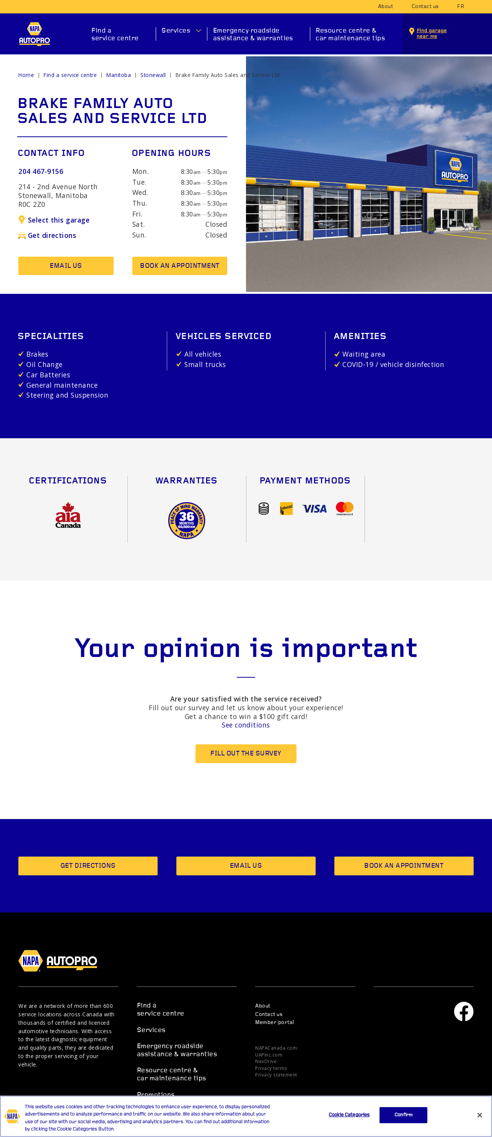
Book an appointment (179, 266)
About (385, 6)
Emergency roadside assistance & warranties (253, 35)
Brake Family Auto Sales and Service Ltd (228, 75)
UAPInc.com (268, 1054)
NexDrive (266, 1061)
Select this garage (54, 219)
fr (460, 6)
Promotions (156, 1095)
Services (175, 31)
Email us (66, 266)
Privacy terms (271, 1068)
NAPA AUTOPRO (34, 34)
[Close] (479, 1118)
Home (26, 75)
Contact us (425, 6)
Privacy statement (276, 1074)
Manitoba (118, 75)
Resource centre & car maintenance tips (350, 35)
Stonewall (153, 75)
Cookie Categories (349, 1118)
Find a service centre (115, 35)
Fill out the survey (245, 753)
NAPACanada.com (276, 1047)
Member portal (274, 1022)
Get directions (47, 235)
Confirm (403, 1118)
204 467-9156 (40, 171)
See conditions (246, 724)
